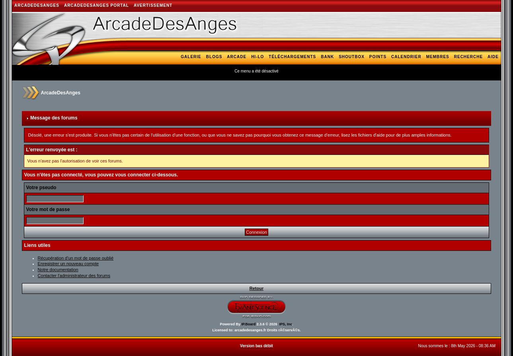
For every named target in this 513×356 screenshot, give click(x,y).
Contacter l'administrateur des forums (74, 275)
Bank (327, 57)
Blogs (214, 57)
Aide (493, 57)
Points (377, 57)
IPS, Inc (286, 324)
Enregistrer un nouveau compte (68, 263)
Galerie (191, 57)
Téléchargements (292, 57)
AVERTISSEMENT (153, 5)
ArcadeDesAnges (36, 5)
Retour (256, 288)
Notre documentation (58, 269)
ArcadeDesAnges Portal (96, 5)
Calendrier (406, 57)
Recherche (468, 57)
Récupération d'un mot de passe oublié (75, 258)
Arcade (236, 57)
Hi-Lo (257, 57)
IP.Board (248, 324)
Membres (437, 57)
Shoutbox (352, 57)
